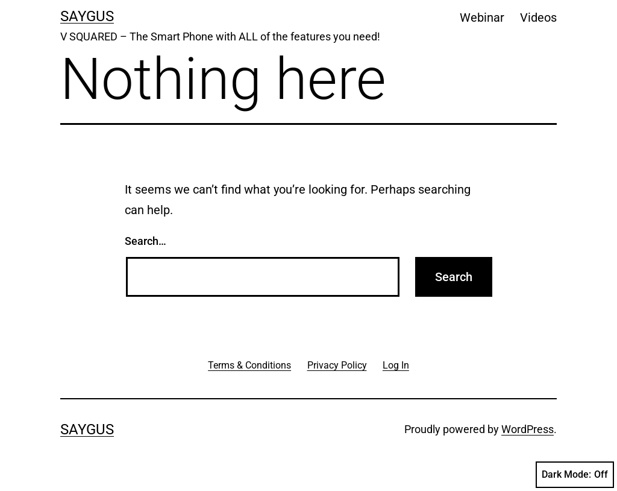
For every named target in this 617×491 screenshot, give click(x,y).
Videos (538, 17)
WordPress (527, 429)
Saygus (87, 16)
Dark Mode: (575, 474)
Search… (145, 241)
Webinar (482, 17)
